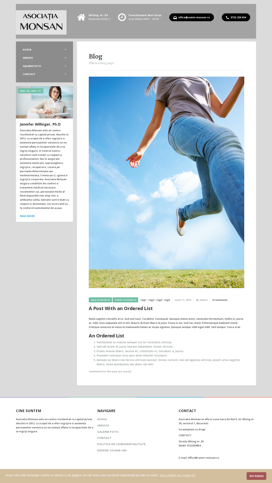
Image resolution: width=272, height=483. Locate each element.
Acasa (27, 49)
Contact (29, 74)
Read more (27, 216)
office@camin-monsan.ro (191, 18)
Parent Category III (125, 300)
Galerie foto (32, 66)
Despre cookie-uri (112, 450)
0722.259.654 (236, 18)
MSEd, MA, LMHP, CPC (30, 91)
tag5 (167, 300)
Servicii (28, 58)
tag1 (143, 300)
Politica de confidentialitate (121, 444)
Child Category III (100, 300)
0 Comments (220, 300)
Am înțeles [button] (256, 475)
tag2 (151, 300)
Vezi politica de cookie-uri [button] (177, 475)
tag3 (159, 300)
